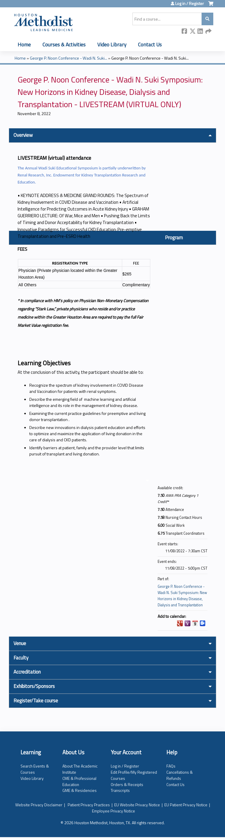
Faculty (20, 658)
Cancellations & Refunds (179, 775)
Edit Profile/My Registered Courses (134, 775)
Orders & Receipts (127, 784)
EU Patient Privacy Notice (185, 805)
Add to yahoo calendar (187, 623)
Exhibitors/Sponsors (34, 686)
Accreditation (27, 672)
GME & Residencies (79, 790)
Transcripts (120, 790)
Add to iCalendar (195, 623)
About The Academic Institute (80, 769)
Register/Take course (35, 700)
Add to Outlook (203, 623)
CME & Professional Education (79, 781)
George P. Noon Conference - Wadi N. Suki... (68, 58)
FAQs (170, 766)
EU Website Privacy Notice (137, 805)
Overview (23, 135)
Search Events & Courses (35, 769)
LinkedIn (200, 31)
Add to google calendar (180, 623)
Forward (208, 31)
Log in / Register (189, 3)
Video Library (111, 44)
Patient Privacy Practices (89, 805)
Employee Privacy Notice (113, 811)
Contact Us (150, 44)
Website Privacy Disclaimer (38, 805)
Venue (19, 643)
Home (24, 44)
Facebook (185, 31)
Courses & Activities (64, 44)
